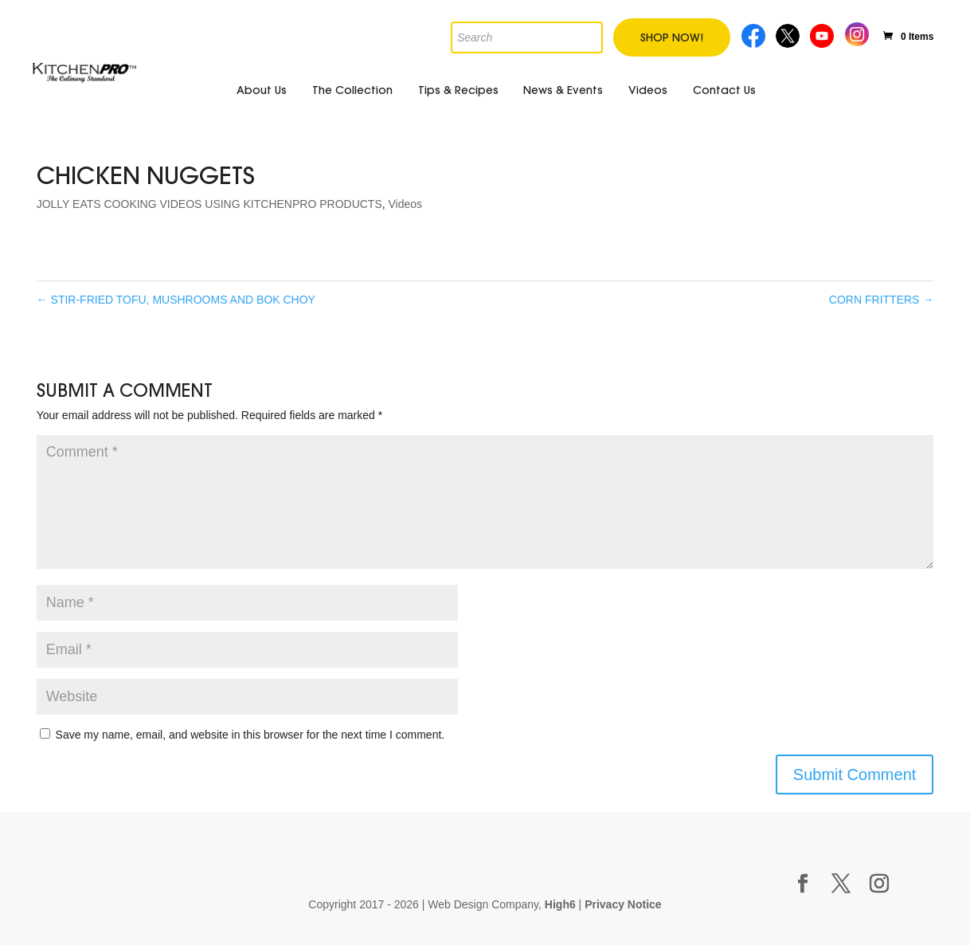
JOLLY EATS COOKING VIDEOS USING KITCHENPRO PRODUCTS (209, 204)
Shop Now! (671, 37)
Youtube (823, 34)
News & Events (563, 90)
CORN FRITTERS (881, 299)
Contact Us (724, 90)
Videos (647, 90)
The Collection (352, 90)
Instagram (856, 32)
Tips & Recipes (458, 90)
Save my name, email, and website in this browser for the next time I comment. (250, 734)
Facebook (753, 34)
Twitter (789, 34)
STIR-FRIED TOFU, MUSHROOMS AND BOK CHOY (176, 299)
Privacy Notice (623, 904)
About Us (262, 90)
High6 (560, 904)
